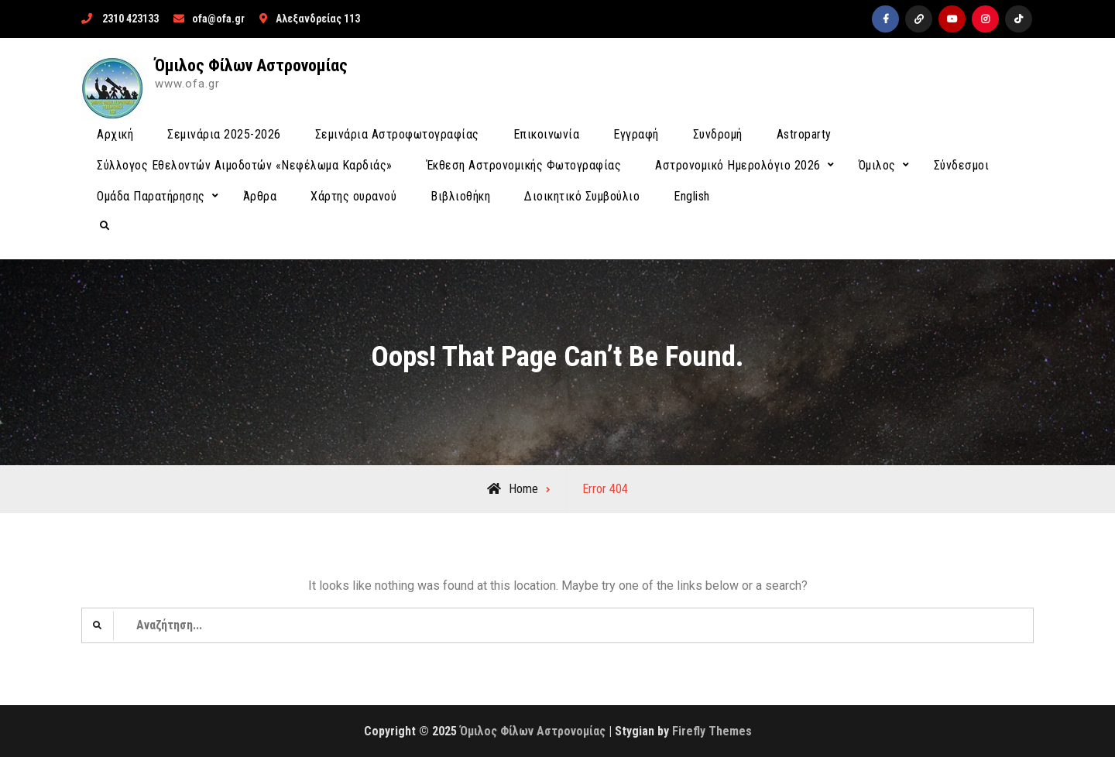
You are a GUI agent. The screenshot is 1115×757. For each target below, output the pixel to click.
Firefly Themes (712, 731)
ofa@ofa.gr (218, 18)
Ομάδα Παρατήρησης (151, 196)
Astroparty (804, 134)
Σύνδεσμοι (962, 165)
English (692, 196)
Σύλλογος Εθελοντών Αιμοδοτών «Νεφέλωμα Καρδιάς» (245, 165)
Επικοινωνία (546, 134)
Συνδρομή (718, 134)
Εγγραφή (636, 134)
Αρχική (115, 134)
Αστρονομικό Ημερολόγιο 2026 (738, 165)
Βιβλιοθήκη (460, 196)
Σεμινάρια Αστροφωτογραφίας (397, 134)
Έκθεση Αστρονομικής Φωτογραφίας (524, 165)
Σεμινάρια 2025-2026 (224, 134)
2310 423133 (130, 18)
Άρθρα (260, 196)
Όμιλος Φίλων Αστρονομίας (251, 65)
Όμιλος (877, 165)
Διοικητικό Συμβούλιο (582, 196)
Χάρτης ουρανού (353, 196)
